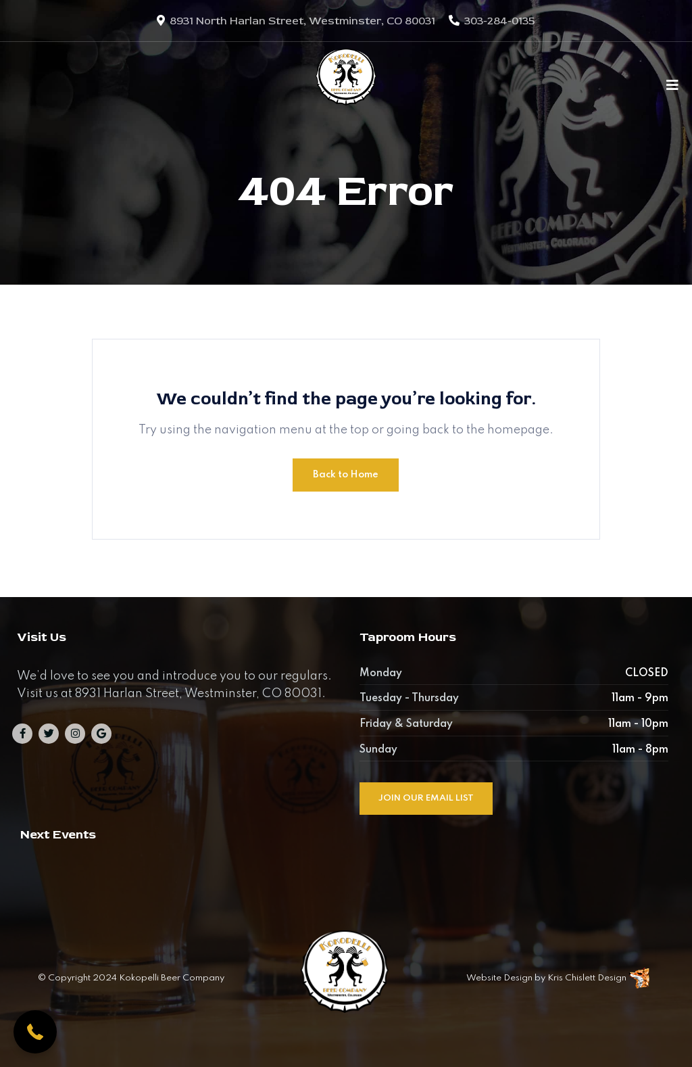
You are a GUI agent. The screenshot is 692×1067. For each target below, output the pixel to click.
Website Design (499, 978)
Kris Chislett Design (586, 978)
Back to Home (345, 474)
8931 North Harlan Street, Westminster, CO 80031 (302, 21)
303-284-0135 (499, 21)
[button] (35, 1031)
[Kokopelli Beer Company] (346, 84)
